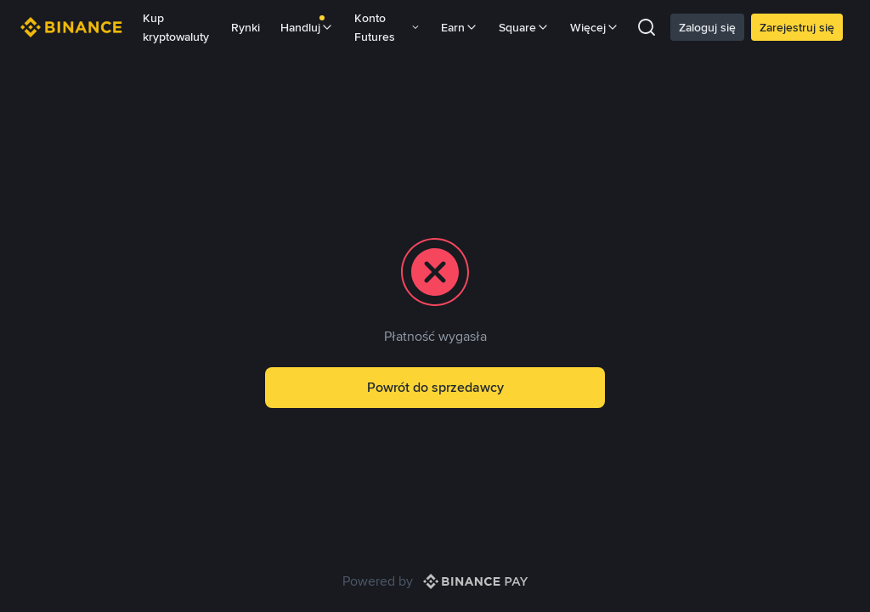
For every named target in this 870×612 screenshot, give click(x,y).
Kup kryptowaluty (176, 27)
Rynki (245, 27)
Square (524, 27)
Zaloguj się (707, 27)
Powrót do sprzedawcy (435, 387)
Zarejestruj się (797, 27)
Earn (459, 27)
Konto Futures (387, 27)
